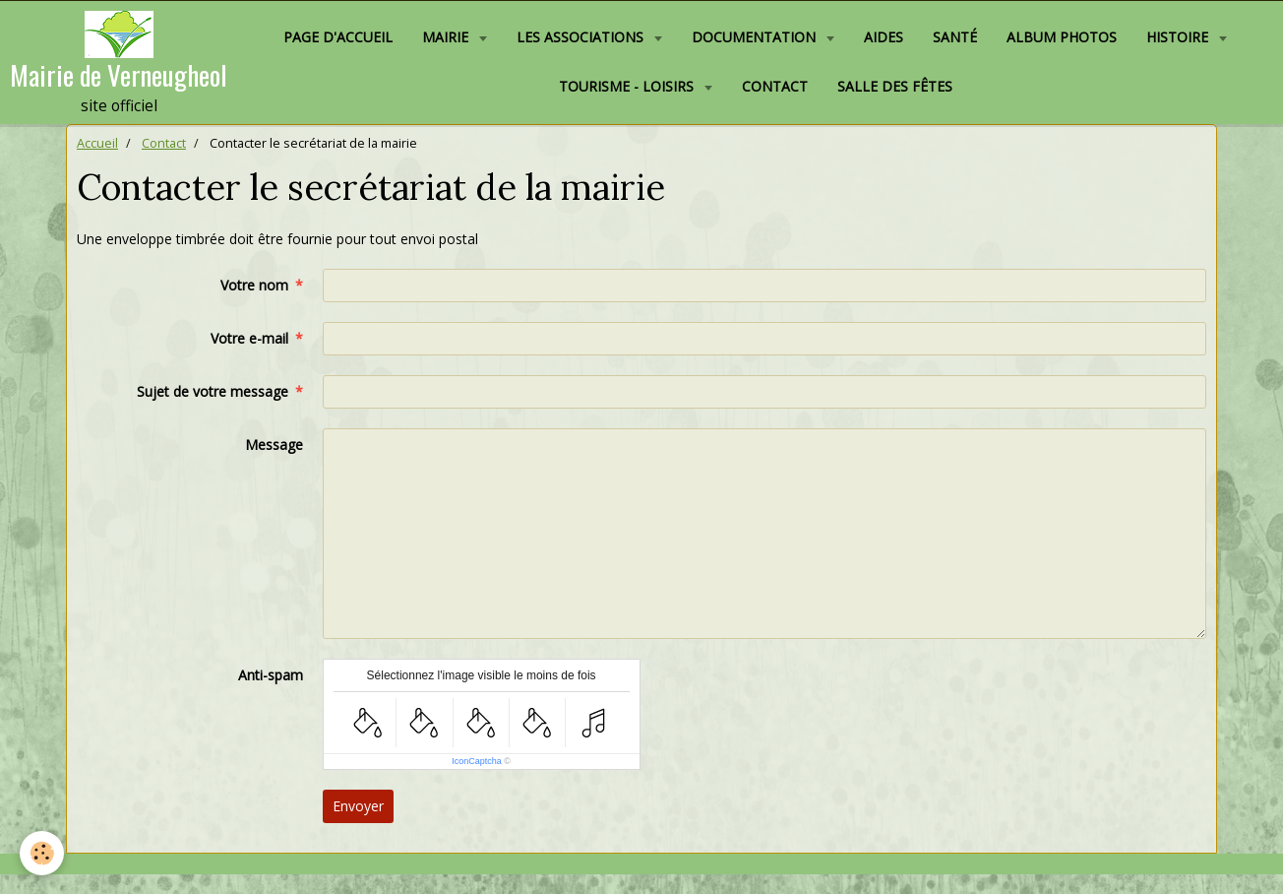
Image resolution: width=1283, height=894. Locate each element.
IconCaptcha (477, 761)
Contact (775, 86)
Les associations (582, 37)
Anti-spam (270, 675)
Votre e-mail (249, 338)
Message (274, 444)
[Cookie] (42, 853)
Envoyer (358, 806)
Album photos (1062, 37)
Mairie (447, 37)
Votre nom (254, 285)
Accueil (97, 143)
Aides (883, 37)
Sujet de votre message (212, 391)
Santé (955, 37)
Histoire (1179, 37)
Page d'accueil (338, 37)
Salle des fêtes (894, 86)
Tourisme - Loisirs (628, 86)
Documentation (756, 37)
